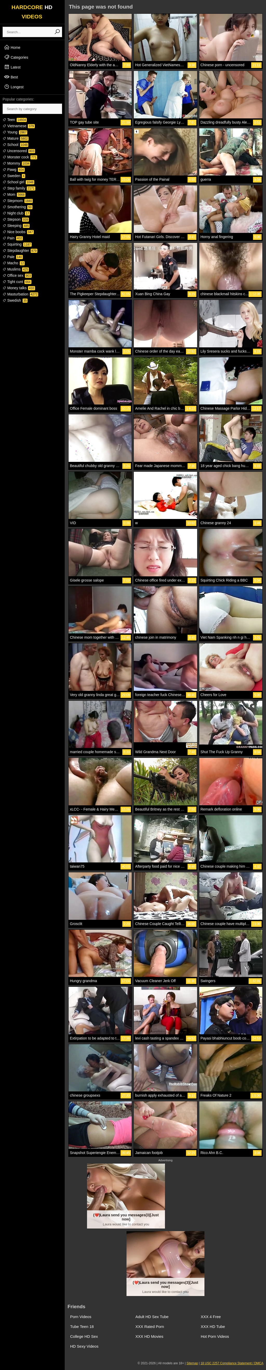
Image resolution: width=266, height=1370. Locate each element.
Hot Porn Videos (215, 1336)
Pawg (14, 169)
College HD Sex (84, 1336)
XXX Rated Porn (149, 1326)
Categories (16, 57)
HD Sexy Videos (84, 1346)
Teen (15, 120)
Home (12, 47)
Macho (14, 263)
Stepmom (18, 201)
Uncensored (19, 151)
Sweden (14, 176)
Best (11, 77)
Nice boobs (18, 232)
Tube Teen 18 (82, 1326)
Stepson (16, 219)
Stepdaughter (20, 250)
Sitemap (192, 1363)
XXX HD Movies (149, 1336)
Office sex (17, 275)
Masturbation (20, 294)
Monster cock (20, 157)
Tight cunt (17, 282)
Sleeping (16, 226)
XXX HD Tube (213, 1326)
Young (15, 132)
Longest (14, 87)
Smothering (17, 207)
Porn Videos (80, 1316)
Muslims (16, 269)
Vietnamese (19, 126)
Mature (16, 138)
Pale (13, 257)
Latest (12, 67)
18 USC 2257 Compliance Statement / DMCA (232, 1363)
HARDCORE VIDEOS (31, 11)
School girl (18, 182)
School (15, 145)
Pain (13, 238)
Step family (19, 188)
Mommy (16, 163)
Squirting (17, 244)
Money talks (19, 288)
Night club (16, 213)
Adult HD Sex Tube (152, 1316)
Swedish (15, 300)
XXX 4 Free (211, 1316)
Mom (14, 194)
